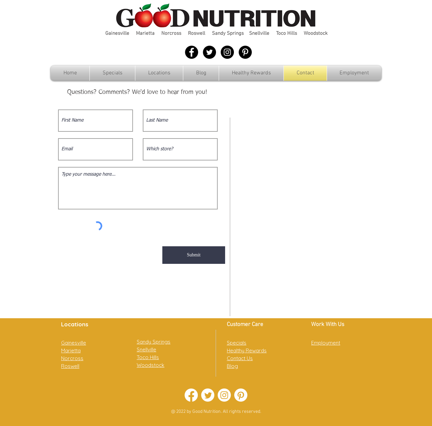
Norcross (171, 33)
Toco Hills (286, 33)
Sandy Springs (228, 33)
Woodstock (316, 33)
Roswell (196, 33)
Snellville (259, 33)
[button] (159, 73)
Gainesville (117, 33)
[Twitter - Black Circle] (209, 52)
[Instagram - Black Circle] (227, 52)
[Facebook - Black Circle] (191, 52)
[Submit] (193, 255)
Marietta (145, 33)
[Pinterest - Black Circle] (245, 52)
